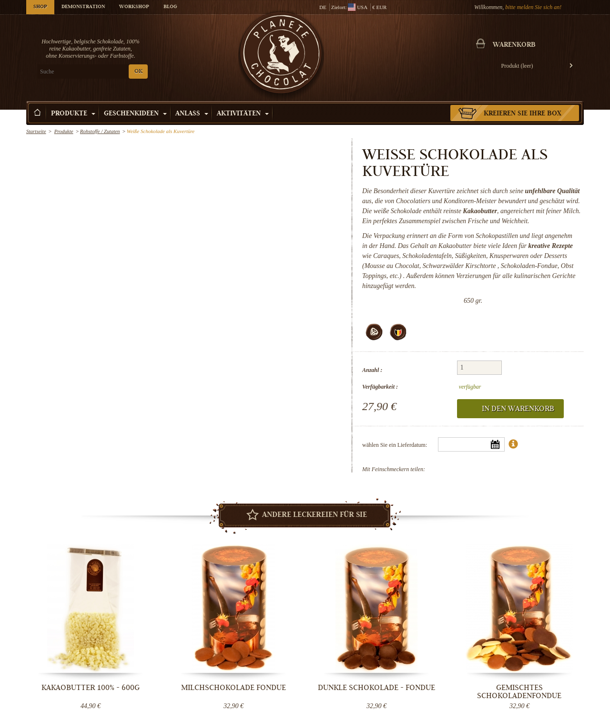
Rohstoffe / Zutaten (100, 131)
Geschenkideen (135, 114)
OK (138, 72)
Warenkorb (514, 45)
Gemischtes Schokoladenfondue (520, 691)
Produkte (73, 114)
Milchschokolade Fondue (233, 687)
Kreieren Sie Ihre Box (522, 114)
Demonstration (83, 7)
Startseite (36, 131)
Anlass (191, 114)
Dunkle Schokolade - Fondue (376, 687)
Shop (40, 7)
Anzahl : (372, 370)
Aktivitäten (243, 114)
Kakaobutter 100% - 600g (90, 687)
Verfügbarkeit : (380, 386)
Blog (170, 7)
